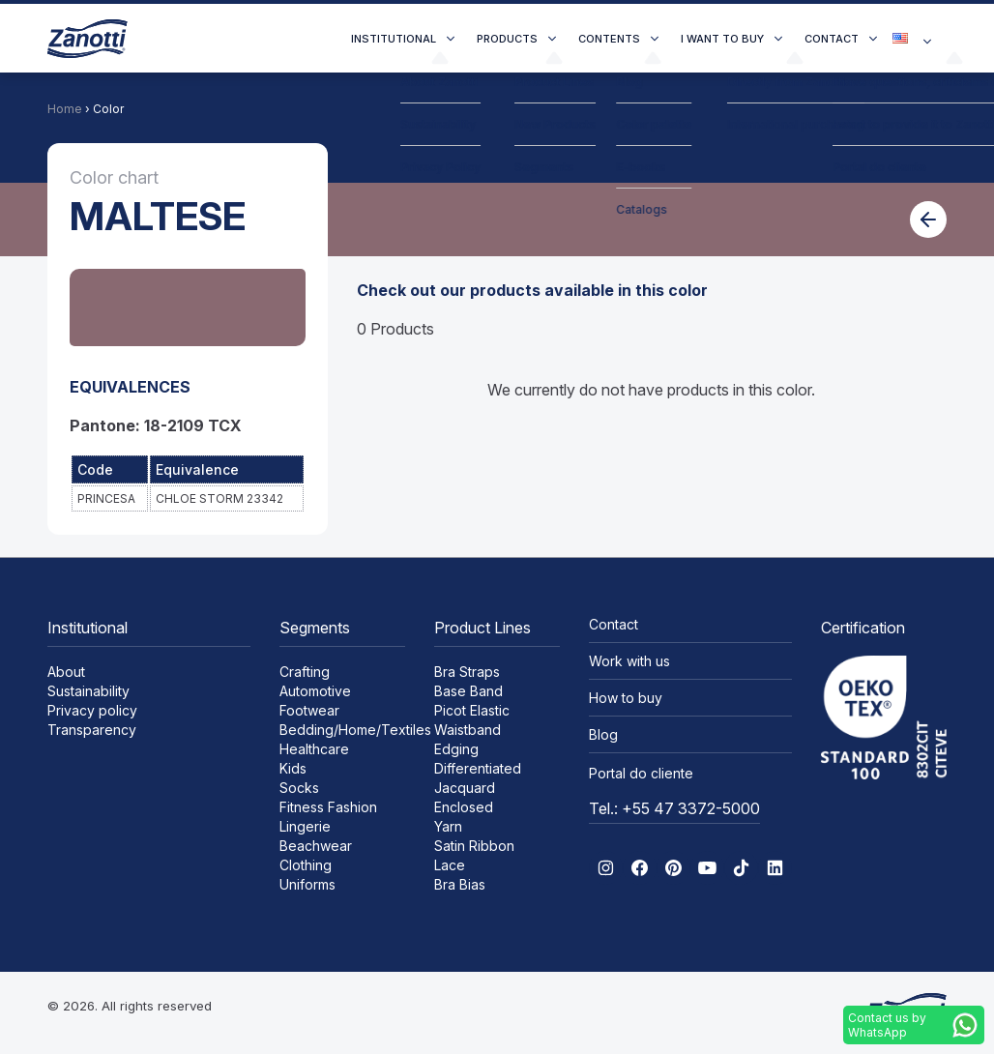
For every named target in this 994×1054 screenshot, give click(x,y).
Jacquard (464, 787)
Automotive (315, 691)
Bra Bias (459, 884)
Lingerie (305, 826)
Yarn (448, 826)
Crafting (304, 671)
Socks (299, 787)
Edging (456, 749)
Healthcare (314, 749)
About (66, 671)
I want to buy (722, 38)
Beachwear (315, 845)
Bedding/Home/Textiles (355, 729)
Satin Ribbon (474, 845)
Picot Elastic (472, 710)
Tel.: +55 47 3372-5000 (674, 808)
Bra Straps (467, 671)
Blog (603, 734)
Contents (609, 38)
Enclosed (463, 807)
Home (64, 109)
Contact (831, 38)
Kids (293, 768)
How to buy (625, 697)
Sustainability (88, 691)
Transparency (91, 729)
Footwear (309, 710)
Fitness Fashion (328, 807)
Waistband (467, 729)
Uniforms (307, 884)
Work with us (629, 661)
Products (507, 38)
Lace (449, 865)
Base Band (468, 691)
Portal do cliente (641, 773)
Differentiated (477, 768)
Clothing (305, 865)
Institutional (393, 38)
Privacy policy (92, 710)
